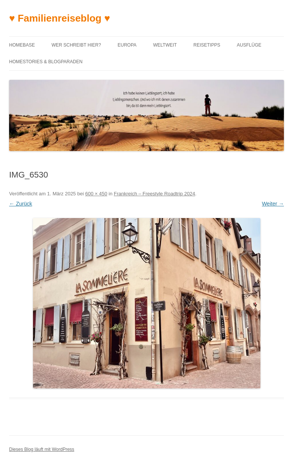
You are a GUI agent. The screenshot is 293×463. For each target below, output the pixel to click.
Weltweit (165, 45)
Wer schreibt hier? (76, 45)
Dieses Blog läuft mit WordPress (41, 449)
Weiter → (273, 204)
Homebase (22, 45)
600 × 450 (96, 193)
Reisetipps (206, 45)
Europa (127, 45)
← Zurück (20, 204)
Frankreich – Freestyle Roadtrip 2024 (154, 193)
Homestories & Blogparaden (46, 61)
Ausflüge (249, 45)
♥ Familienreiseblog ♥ (59, 18)
